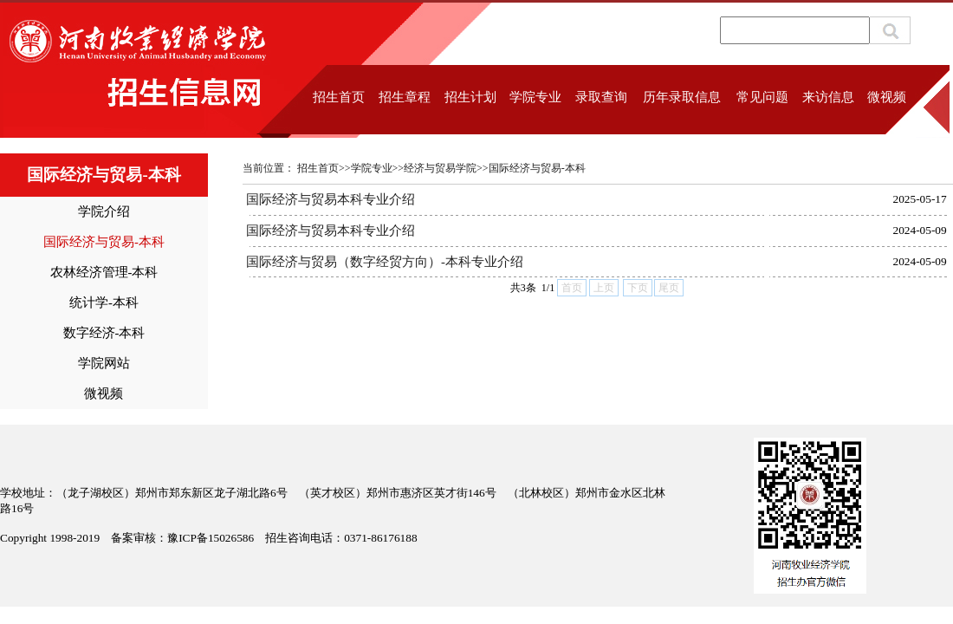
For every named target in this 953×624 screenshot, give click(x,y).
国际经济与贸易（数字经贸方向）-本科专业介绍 (384, 262)
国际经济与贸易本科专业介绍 (330, 199)
